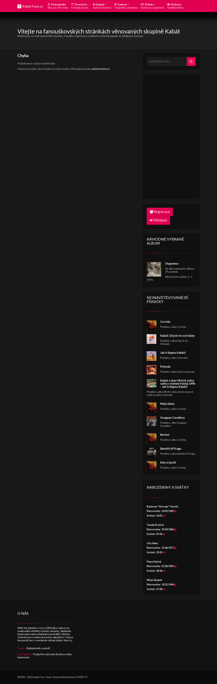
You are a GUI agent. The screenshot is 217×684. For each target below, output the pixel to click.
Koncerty (80, 6)
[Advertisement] (176, 136)
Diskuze (175, 6)
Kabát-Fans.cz (32, 6)
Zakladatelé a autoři (38, 648)
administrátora (100, 68)
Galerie (126, 6)
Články (152, 6)
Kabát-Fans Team (42, 677)
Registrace (160, 212)
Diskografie (57, 6)
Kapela (102, 6)
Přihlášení (158, 220)
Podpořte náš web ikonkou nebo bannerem (44, 655)
